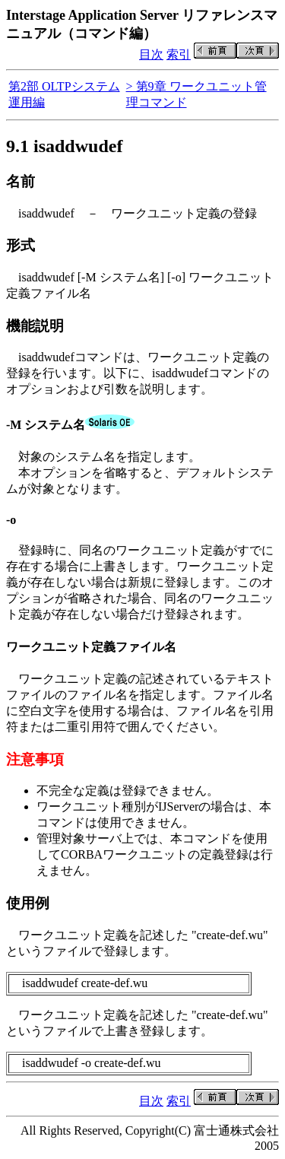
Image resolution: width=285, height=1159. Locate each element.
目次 (151, 54)
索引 (178, 54)
